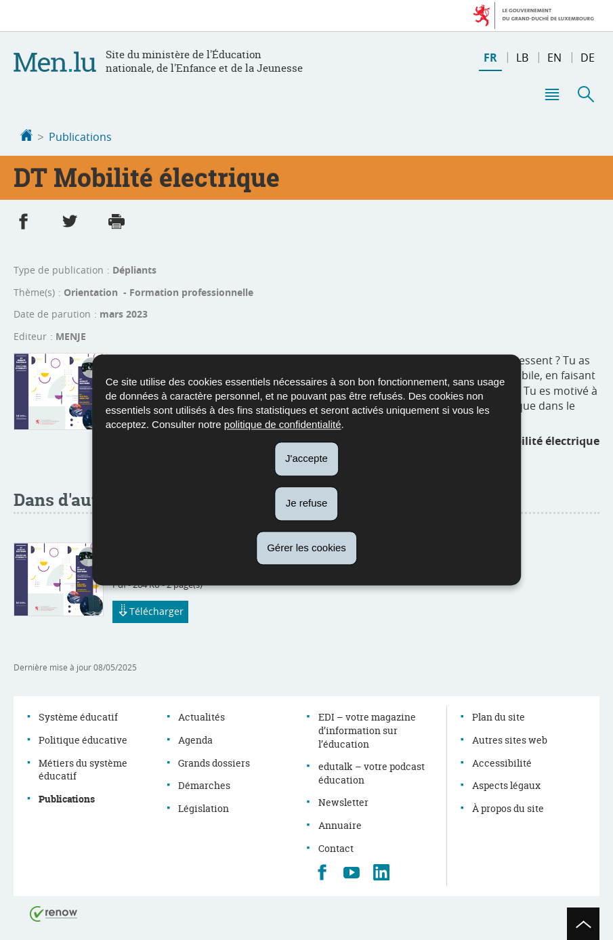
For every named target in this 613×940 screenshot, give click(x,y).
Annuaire (340, 823)
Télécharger (150, 611)
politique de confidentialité (282, 424)
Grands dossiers (214, 761)
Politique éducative (83, 738)
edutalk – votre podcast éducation (371, 772)
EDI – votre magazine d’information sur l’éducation (367, 728)
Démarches (204, 783)
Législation (203, 806)
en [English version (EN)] (554, 57)
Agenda (195, 738)
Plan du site (498, 715)
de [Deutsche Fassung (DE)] (587, 57)
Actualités (201, 715)
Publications (80, 136)
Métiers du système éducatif (83, 768)
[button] (551, 94)
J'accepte (306, 458)
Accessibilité (502, 761)
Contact (336, 846)
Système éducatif (78, 715)
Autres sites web (509, 738)
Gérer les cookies (306, 547)
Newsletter (343, 800)
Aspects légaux (506, 783)
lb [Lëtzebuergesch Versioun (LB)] (522, 57)
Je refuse (307, 503)
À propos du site (508, 806)
